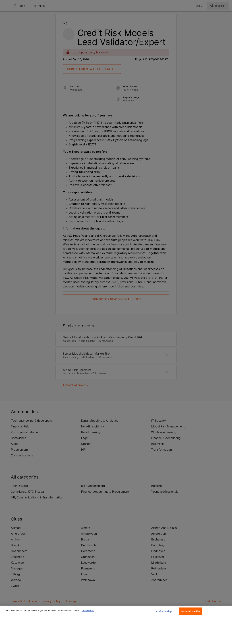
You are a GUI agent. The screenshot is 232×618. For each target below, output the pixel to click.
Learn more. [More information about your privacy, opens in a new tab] (88, 610)
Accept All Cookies (190, 611)
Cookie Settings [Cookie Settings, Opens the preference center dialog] (164, 611)
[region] (116, 611)
